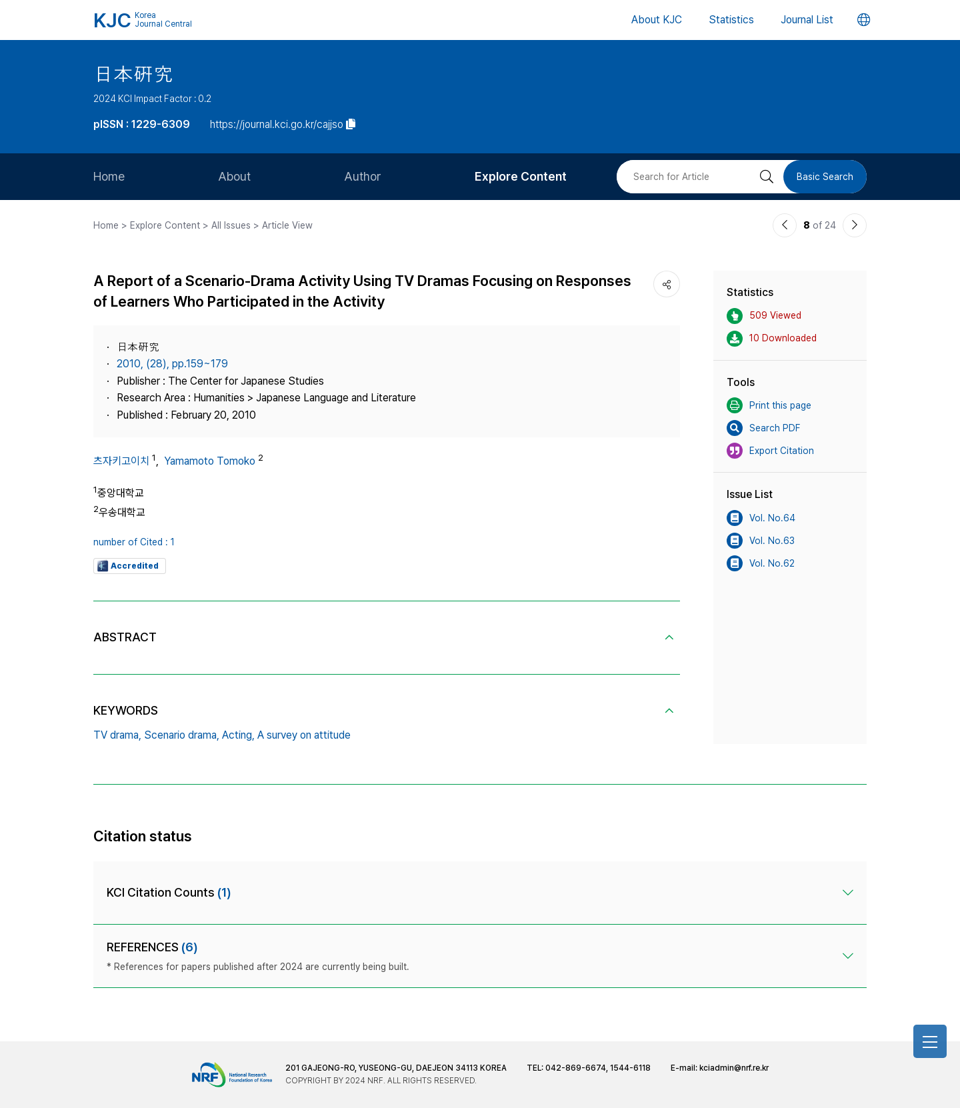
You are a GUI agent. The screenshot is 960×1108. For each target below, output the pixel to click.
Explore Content (521, 176)
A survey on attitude (304, 735)
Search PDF (763, 428)
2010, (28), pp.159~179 (172, 363)
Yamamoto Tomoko (209, 461)
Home (109, 176)
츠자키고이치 (121, 461)
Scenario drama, (181, 735)
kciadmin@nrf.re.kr (734, 1068)
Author (362, 176)
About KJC (656, 19)
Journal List (807, 19)
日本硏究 (133, 74)
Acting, (238, 735)
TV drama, (117, 735)
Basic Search (825, 176)
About (234, 176)
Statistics (731, 19)
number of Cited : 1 (134, 542)
